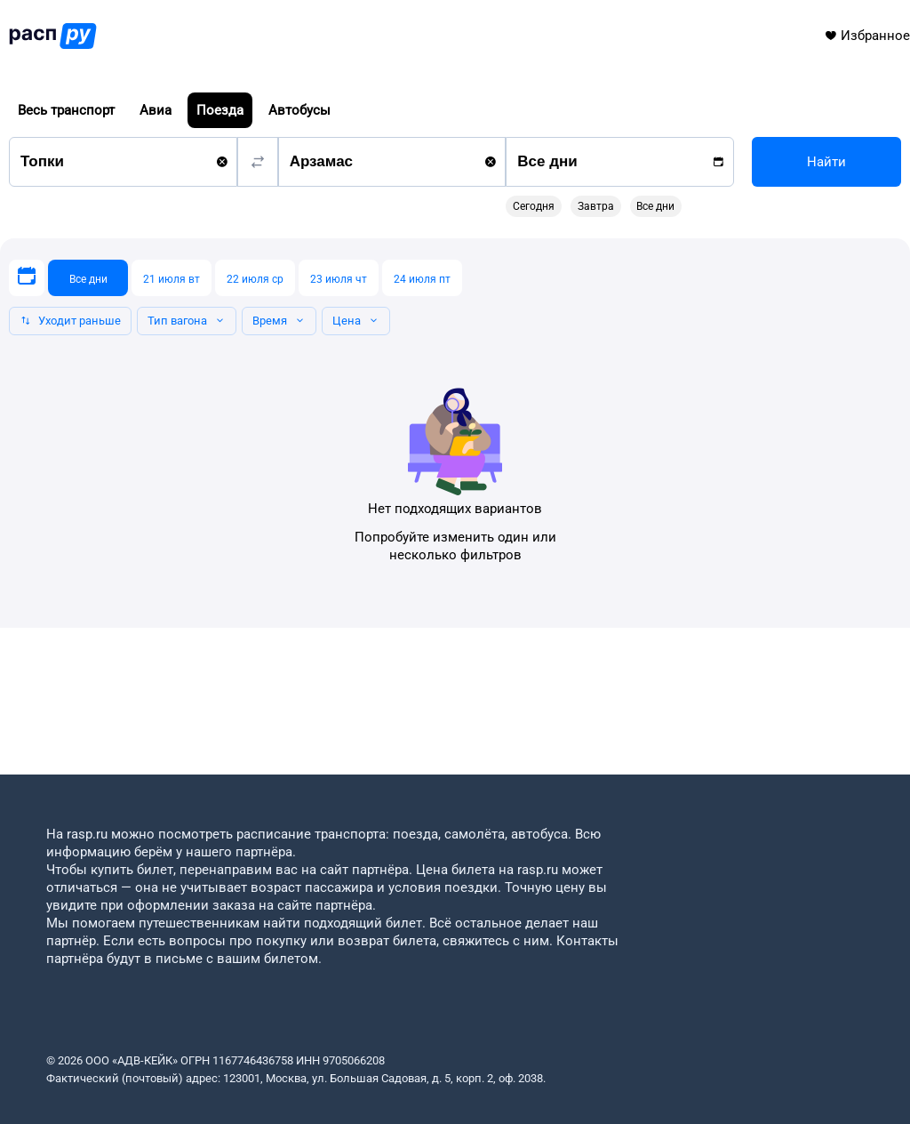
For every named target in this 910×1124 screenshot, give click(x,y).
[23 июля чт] (339, 278)
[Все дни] (88, 278)
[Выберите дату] (26, 278)
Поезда (219, 110)
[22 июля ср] (255, 278)
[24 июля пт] (422, 278)
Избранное (867, 36)
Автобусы (299, 110)
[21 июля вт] (172, 278)
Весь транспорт (66, 110)
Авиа (156, 110)
